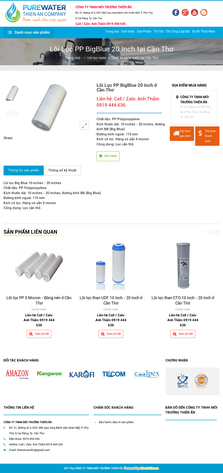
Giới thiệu (128, 31)
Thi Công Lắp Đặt (178, 31)
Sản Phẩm (144, 31)
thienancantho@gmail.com (33, 450)
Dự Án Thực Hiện (203, 31)
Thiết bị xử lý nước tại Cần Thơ (134, 58)
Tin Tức (159, 31)
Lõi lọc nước (96, 58)
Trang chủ (112, 31)
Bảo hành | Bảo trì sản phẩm (116, 422)
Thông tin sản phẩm (23, 170)
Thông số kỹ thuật (62, 170)
